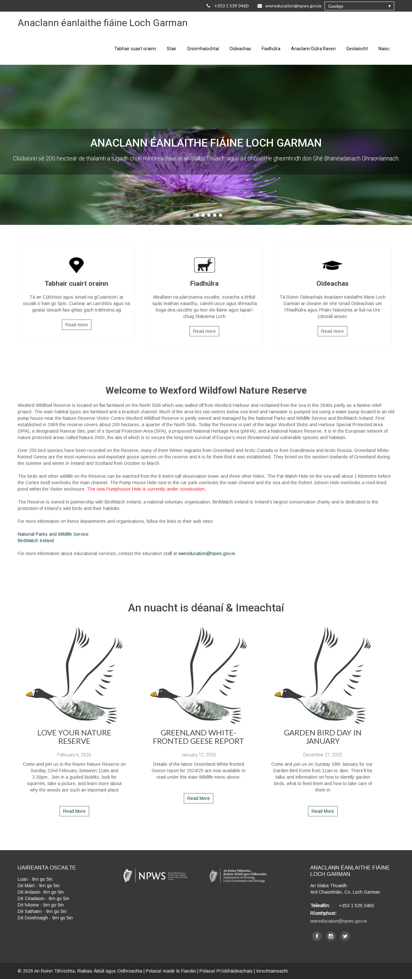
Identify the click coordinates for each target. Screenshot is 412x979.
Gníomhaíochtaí (203, 48)
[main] (206, 471)
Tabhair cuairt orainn (135, 48)
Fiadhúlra (271, 48)
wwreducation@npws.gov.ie (206, 553)
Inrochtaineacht (272, 971)
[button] (359, 6)
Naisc (384, 48)
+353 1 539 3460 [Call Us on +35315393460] (227, 5)
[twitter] (345, 936)
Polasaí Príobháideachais (226, 971)
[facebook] (317, 936)
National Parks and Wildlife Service (53, 534)
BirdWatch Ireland (36, 540)
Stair (171, 48)
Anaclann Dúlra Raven (313, 48)
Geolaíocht (357, 48)
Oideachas (240, 48)
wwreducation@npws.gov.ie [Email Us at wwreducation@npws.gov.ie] (290, 5)
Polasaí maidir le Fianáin (171, 971)
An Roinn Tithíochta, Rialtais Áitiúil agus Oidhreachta (88, 971)
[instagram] (331, 936)
